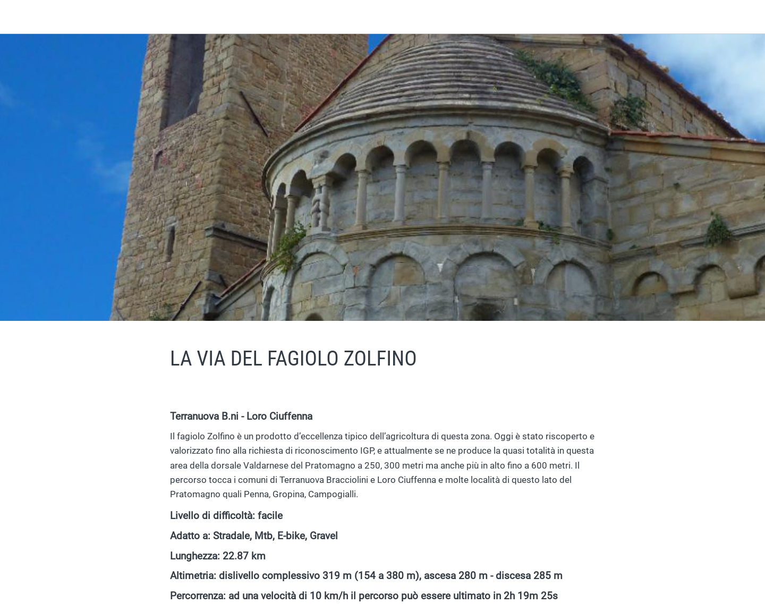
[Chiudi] (21, 17)
